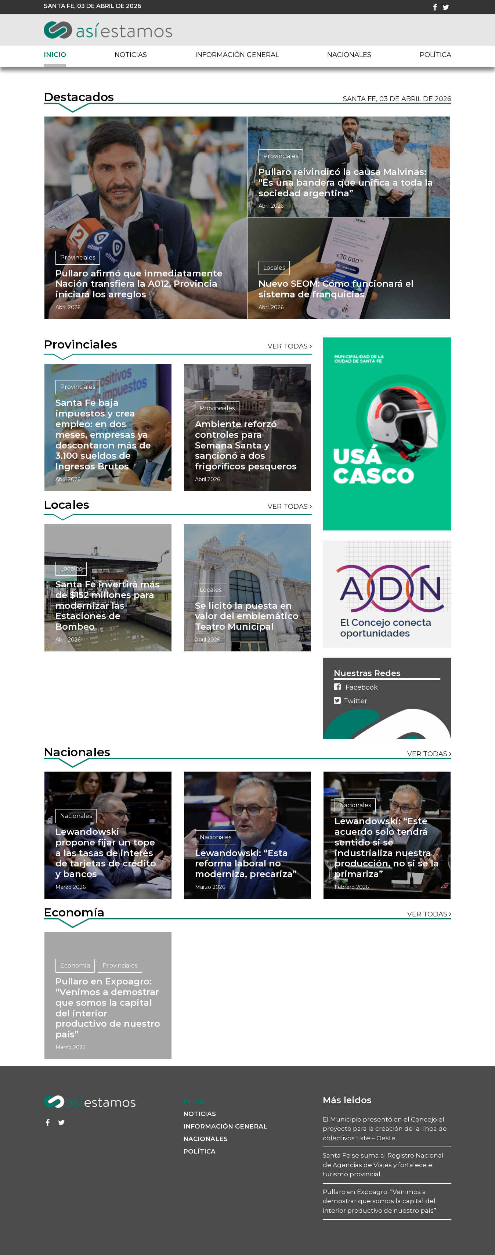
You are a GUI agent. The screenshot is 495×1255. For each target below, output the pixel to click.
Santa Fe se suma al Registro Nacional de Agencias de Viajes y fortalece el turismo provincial (383, 1165)
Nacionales (349, 55)
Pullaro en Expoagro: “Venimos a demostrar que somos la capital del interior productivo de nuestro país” (379, 1201)
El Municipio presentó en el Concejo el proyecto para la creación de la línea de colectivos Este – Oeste (385, 1129)
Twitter (350, 700)
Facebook (356, 687)
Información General (237, 55)
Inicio (55, 55)
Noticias (131, 55)
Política (435, 55)
